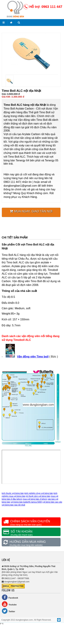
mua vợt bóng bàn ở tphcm (35, 499)
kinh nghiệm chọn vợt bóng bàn (38, 493)
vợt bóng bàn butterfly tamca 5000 (26, 502)
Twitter (8, 611)
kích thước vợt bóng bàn (13, 493)
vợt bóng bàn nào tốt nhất (13, 505)
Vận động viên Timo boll (33, 356)
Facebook (10, 597)
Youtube (9, 604)
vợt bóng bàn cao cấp (52, 502)
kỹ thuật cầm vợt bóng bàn (38, 496)
